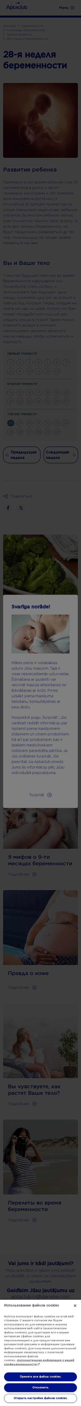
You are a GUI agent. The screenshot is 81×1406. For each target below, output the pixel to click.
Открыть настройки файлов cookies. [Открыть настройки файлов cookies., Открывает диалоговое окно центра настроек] (40, 1398)
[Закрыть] (75, 1305)
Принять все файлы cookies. (40, 1376)
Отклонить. (40, 1387)
